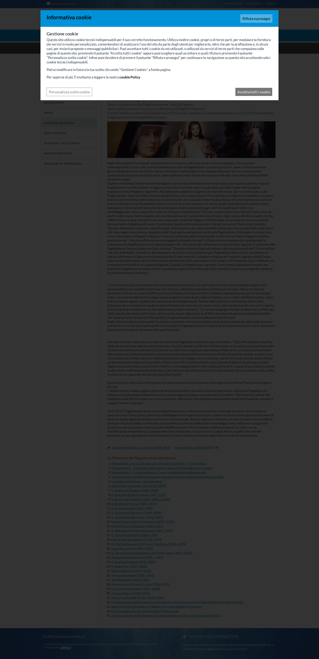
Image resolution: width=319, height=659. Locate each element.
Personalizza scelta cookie (69, 92)
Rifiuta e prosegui (256, 18)
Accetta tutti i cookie (253, 92)
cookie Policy (129, 77)
